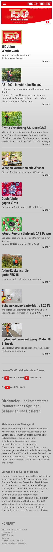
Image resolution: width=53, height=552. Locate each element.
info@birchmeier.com (17, 543)
